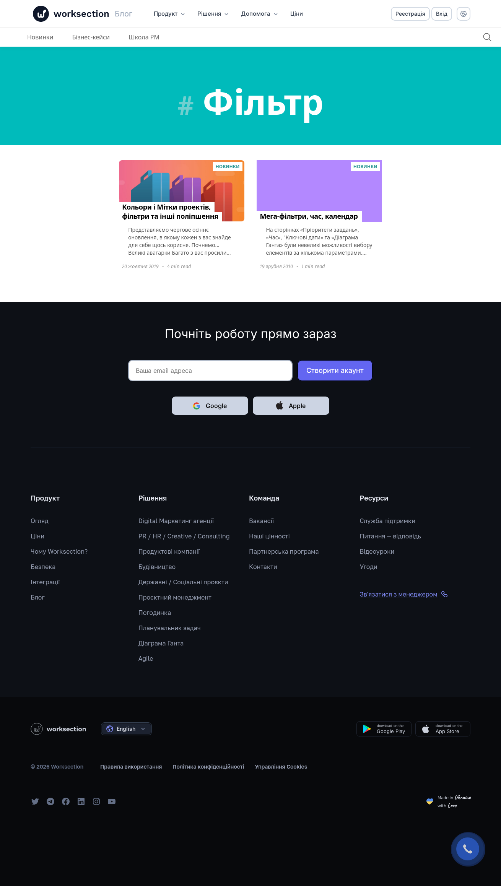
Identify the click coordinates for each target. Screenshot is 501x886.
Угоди (368, 567)
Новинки (40, 37)
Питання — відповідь (390, 536)
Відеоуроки (377, 551)
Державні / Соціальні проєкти (183, 582)
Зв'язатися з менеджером (404, 594)
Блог (38, 597)
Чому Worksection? (59, 551)
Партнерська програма (284, 551)
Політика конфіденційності (208, 766)
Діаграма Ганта (161, 643)
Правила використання (131, 766)
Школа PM (144, 37)
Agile (145, 658)
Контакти (263, 567)
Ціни (37, 536)
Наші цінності (269, 536)
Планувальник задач (169, 628)
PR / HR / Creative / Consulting (184, 536)
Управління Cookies (281, 766)
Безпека (43, 567)
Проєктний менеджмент (174, 597)
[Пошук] (487, 37)
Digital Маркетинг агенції (176, 521)
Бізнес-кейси (91, 37)
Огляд (40, 521)
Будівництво (157, 567)
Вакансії (261, 521)
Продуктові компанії (169, 551)
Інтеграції (45, 582)
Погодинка (154, 612)
